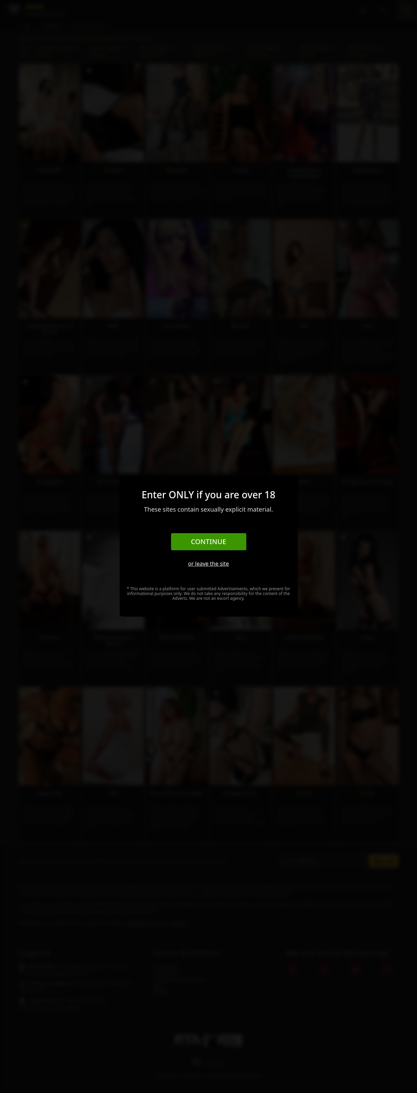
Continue (208, 541)
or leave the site (208, 563)
